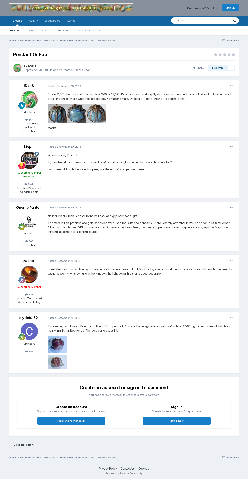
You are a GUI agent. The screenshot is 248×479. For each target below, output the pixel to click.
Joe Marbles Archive (89, 30)
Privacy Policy (108, 468)
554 (29, 119)
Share (198, 67)
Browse (17, 22)
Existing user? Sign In (202, 7)
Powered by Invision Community (124, 473)
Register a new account (71, 420)
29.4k (29, 184)
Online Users (62, 30)
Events (71, 20)
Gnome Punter (28, 207)
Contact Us (128, 468)
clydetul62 (28, 318)
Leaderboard (52, 20)
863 (29, 241)
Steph (28, 147)
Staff (45, 30)
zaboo (28, 261)
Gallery (31, 30)
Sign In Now (177, 420)
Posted (64, 86)
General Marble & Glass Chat (71, 70)
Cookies (143, 468)
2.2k (29, 294)
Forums (15, 30)
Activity (33, 20)
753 (29, 351)
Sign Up (230, 7)
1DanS (32, 65)
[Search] (191, 20)
